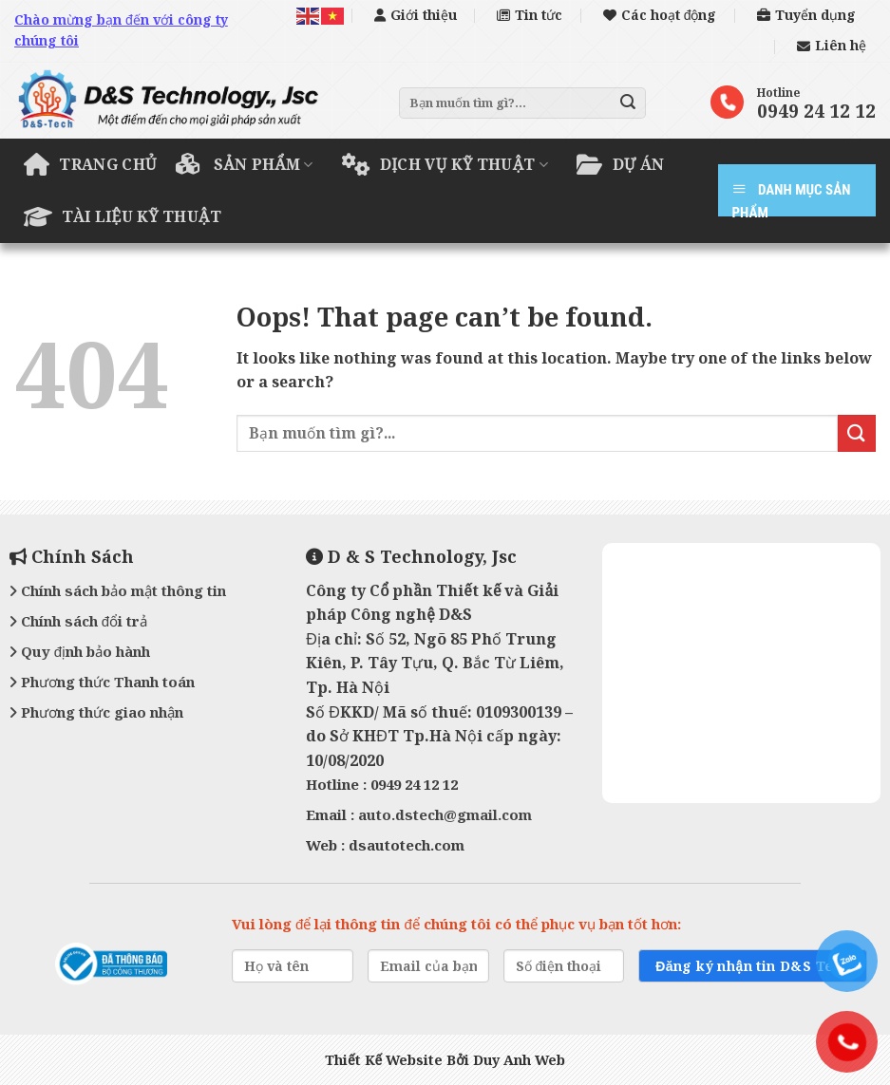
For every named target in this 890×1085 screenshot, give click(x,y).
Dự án (620, 164)
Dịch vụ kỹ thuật (445, 164)
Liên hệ (831, 45)
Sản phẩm (244, 164)
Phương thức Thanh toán (102, 681)
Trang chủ (90, 164)
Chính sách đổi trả (78, 620)
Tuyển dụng (806, 15)
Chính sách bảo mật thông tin (117, 590)
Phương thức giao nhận (96, 711)
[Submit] (628, 102)
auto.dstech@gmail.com (445, 814)
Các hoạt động (660, 15)
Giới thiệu (415, 15)
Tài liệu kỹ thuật (122, 216)
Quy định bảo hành (79, 651)
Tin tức (529, 15)
